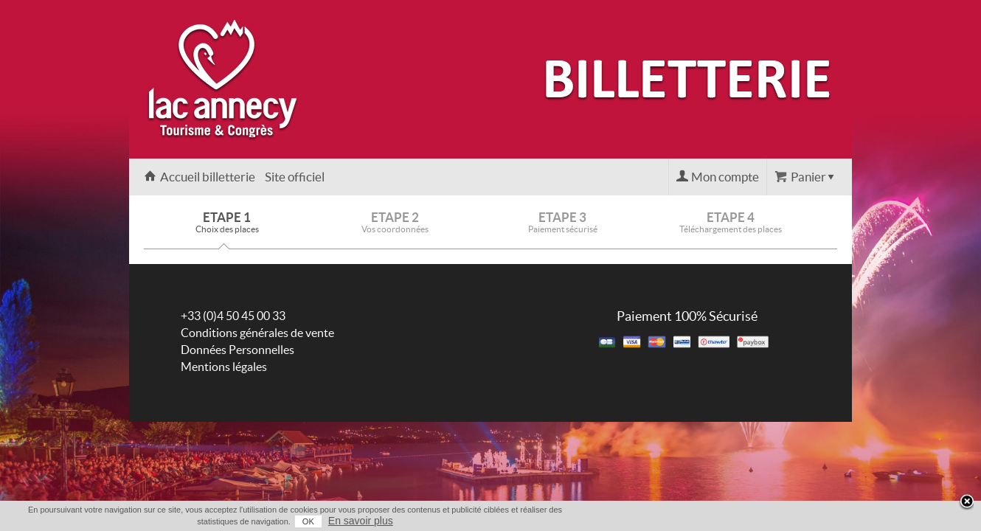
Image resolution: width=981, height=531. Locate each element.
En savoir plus (823, 521)
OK (771, 521)
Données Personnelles (237, 349)
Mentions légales (224, 366)
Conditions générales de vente (257, 332)
